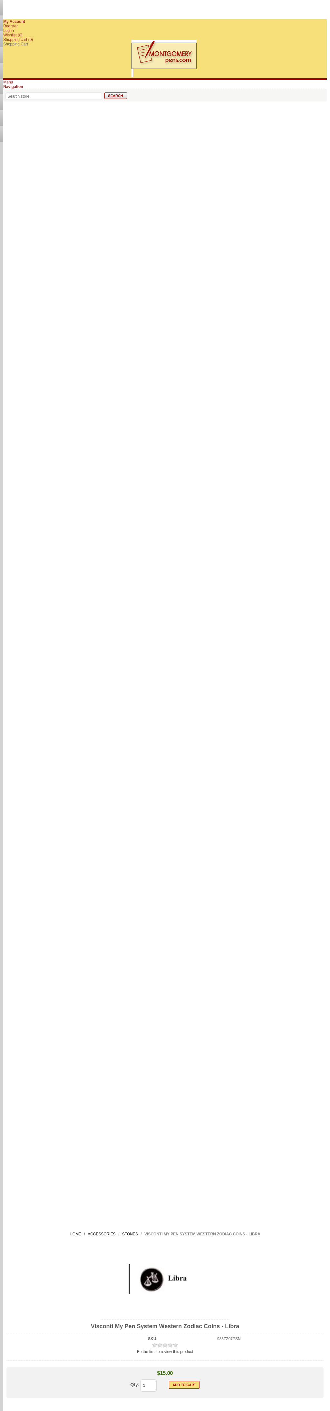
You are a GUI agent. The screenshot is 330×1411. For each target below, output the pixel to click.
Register (10, 26)
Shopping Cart (15, 44)
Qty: (135, 1384)
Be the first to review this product (165, 1351)
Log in (8, 30)
